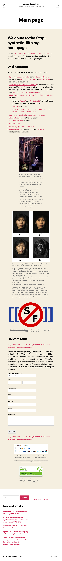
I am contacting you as (15, 373)
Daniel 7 (23, 101)
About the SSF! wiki (17, 130)
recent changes (20, 54)
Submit (12, 432)
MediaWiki (41, 130)
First (9, 385)
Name (9, 380)
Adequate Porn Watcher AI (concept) (24, 85)
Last (23, 385)
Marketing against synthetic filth (22, 127)
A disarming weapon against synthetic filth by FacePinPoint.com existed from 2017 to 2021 (15, 520)
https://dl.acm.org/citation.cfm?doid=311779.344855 (28, 289)
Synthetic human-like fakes (20, 77)
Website (10, 401)
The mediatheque (16, 118)
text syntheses (46, 79)
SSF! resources (15, 124)
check (35, 482)
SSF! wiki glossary (16, 121)
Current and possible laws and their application (28, 115)
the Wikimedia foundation (39, 457)
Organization (12, 388)
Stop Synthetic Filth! (31, 4)
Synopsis (15, 106)
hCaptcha (43, 456)
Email (9, 395)
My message (11, 415)
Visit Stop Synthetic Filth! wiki (19, 330)
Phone (10, 408)
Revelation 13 (35, 101)
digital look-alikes (44, 77)
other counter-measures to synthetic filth (33, 92)
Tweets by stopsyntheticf (41, 499)
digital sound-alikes (28, 79)
